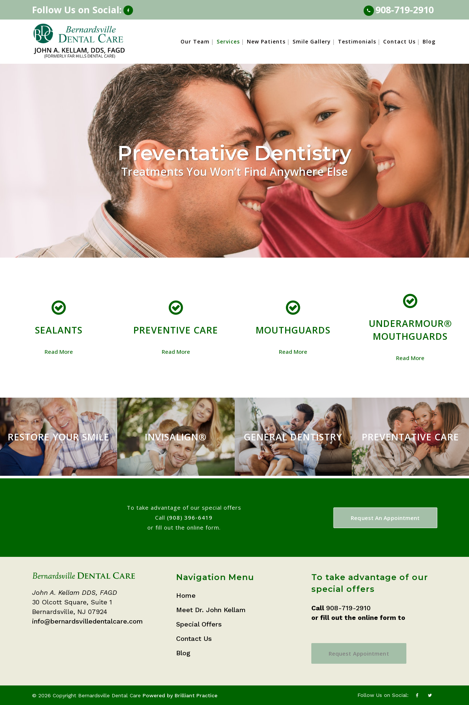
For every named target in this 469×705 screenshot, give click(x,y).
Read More (59, 351)
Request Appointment (359, 653)
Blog (183, 653)
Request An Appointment (385, 517)
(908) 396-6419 (190, 517)
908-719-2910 (404, 9)
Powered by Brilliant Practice (180, 695)
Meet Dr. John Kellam (211, 610)
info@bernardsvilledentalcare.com (87, 621)
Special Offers (199, 624)
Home (186, 595)
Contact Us (194, 638)
